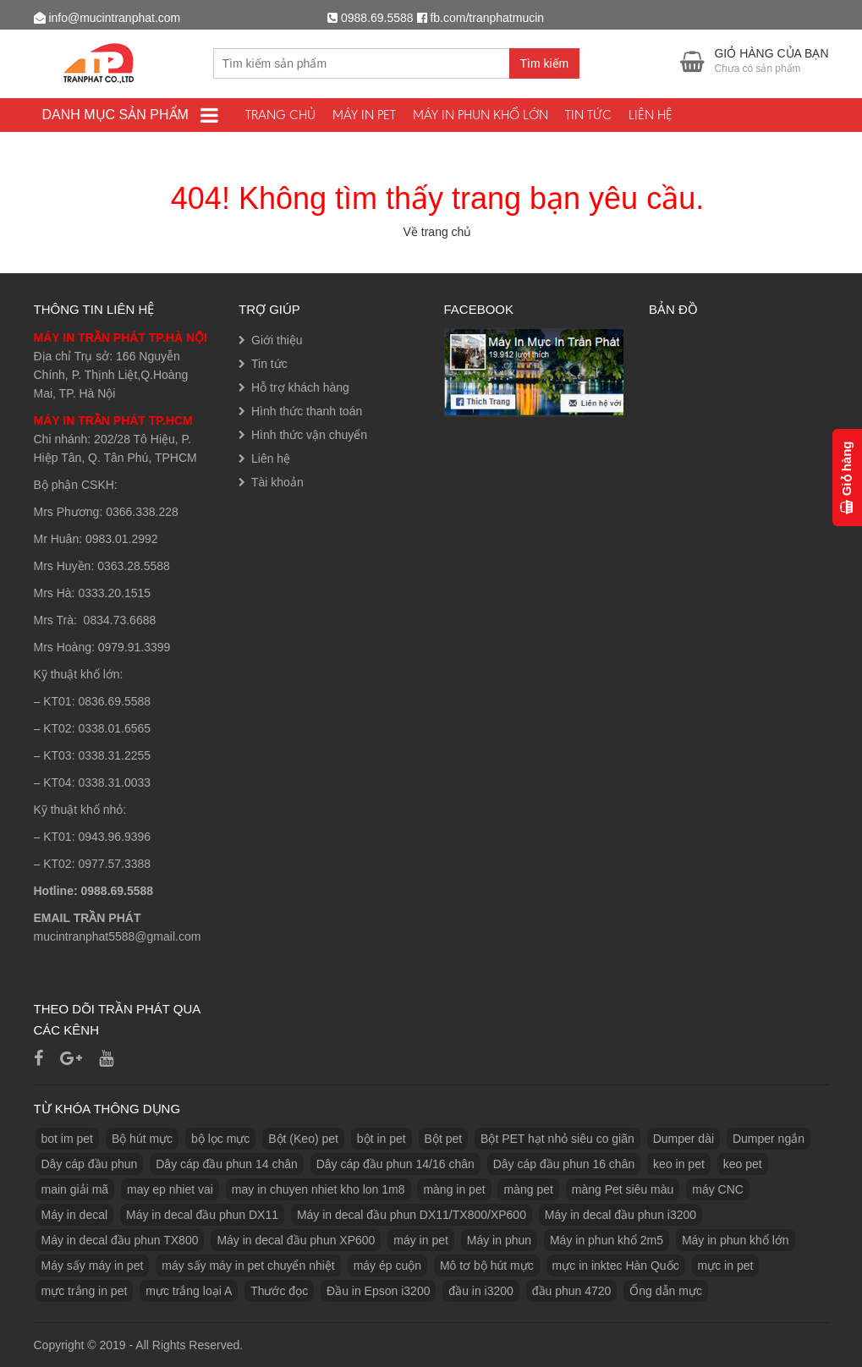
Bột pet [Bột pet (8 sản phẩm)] (444, 1138)
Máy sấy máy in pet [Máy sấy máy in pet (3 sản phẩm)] (92, 1265)
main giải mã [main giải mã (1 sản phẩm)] (75, 1189)
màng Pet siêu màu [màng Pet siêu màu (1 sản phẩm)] (623, 1189)
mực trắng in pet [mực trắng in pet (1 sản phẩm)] (84, 1291)
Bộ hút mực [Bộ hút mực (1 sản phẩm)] (142, 1138)
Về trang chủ (438, 232)
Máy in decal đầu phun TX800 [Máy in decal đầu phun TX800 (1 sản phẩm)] (120, 1240)
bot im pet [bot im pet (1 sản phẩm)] (67, 1138)
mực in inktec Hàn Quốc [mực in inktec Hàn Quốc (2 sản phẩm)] (615, 1265)
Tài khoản (277, 482)
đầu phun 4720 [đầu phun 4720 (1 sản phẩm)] (572, 1291)
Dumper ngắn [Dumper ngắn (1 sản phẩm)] (768, 1138)
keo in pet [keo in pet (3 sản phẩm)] (679, 1164)
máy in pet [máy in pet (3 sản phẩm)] (420, 1240)
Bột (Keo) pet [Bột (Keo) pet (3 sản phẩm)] (303, 1138)
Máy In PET (364, 115)
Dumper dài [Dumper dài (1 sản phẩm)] (683, 1138)
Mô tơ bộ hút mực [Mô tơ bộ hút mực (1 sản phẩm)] (487, 1265)
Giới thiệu (277, 340)
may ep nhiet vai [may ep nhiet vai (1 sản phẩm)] (170, 1189)
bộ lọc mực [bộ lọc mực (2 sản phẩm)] (220, 1138)
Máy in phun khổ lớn (480, 115)
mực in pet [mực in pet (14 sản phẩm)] (726, 1265)
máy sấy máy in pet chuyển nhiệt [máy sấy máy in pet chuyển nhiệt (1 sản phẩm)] (248, 1265)
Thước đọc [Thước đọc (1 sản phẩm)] (279, 1291)
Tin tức (588, 115)
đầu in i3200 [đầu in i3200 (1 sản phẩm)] (480, 1291)
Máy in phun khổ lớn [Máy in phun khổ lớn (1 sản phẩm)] (735, 1240)
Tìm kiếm (544, 63)
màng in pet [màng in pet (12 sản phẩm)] (454, 1189)
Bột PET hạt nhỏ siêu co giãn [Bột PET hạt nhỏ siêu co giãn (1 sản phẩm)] (557, 1138)
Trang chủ (280, 115)
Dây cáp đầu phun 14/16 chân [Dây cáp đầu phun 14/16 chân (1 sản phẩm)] (395, 1164)
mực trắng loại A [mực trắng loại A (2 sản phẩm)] (188, 1291)
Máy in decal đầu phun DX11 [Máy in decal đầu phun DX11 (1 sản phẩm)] (202, 1215)
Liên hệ (651, 115)
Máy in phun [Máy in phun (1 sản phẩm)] (499, 1240)
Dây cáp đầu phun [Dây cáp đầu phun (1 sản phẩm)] (89, 1164)
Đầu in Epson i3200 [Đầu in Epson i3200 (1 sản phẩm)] (378, 1291)
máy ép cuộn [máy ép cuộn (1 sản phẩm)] (387, 1265)
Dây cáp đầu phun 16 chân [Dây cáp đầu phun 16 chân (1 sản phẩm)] (564, 1164)
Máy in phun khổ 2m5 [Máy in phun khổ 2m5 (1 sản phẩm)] (606, 1240)
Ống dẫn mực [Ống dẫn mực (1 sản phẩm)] (665, 1291)
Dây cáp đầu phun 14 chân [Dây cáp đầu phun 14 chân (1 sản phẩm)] (227, 1164)
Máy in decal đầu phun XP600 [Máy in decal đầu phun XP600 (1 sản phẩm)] (296, 1240)
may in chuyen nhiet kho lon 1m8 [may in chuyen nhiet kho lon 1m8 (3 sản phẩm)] (318, 1189)
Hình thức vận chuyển (309, 435)
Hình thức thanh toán (306, 411)
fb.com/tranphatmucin (487, 18)
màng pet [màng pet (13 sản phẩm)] (527, 1189)
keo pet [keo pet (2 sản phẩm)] (742, 1164)
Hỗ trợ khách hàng (300, 387)
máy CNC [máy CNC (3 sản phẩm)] (718, 1189)
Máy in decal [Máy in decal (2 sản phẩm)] (74, 1215)
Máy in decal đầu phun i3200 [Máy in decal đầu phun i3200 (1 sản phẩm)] (620, 1215)
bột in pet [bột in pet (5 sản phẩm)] (381, 1138)
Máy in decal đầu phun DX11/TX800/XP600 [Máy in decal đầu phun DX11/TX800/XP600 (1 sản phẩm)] (411, 1215)
